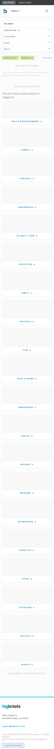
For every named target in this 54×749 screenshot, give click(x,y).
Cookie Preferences (13, 745)
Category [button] (27, 36)
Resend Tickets (25, 2)
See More (47, 57)
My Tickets (9, 2)
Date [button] (27, 43)
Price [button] (27, 49)
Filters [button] (9, 24)
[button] (15, 10)
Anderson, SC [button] (27, 30)
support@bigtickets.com (13, 726)
